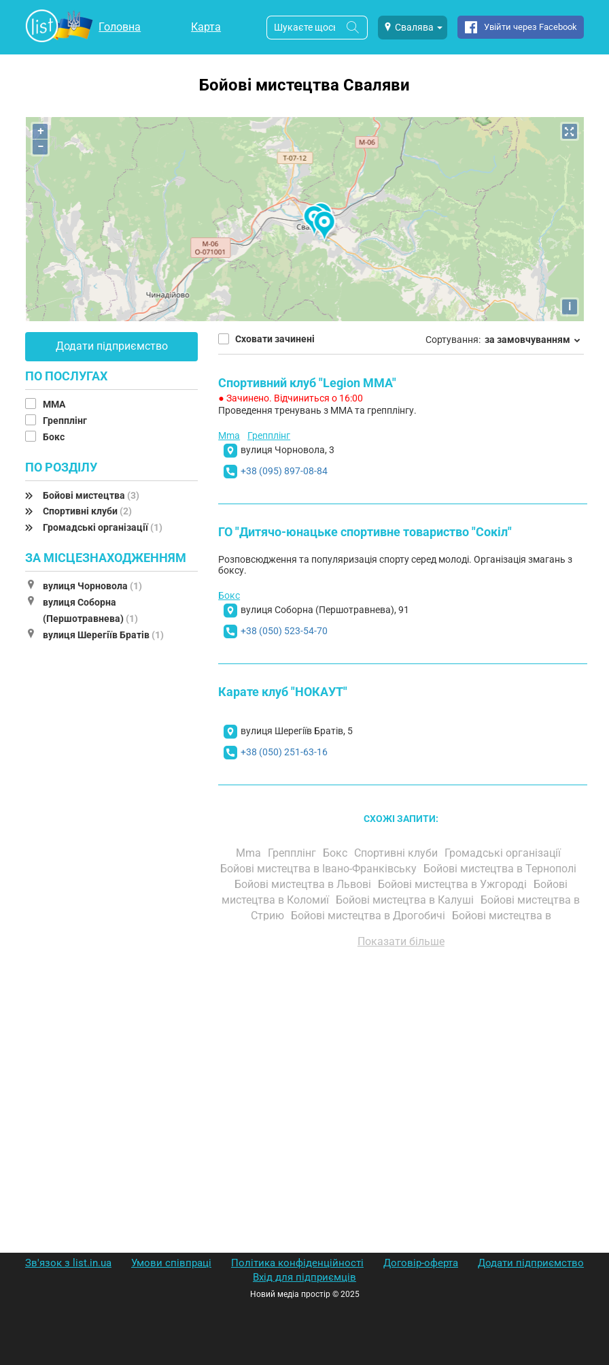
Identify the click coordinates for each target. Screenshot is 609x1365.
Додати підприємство (112, 346)
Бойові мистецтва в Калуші (406, 899)
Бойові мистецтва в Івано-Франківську (319, 868)
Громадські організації (102, 527)
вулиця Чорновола (92, 585)
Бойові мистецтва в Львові (304, 884)
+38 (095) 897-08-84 (284, 470)
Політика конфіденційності (297, 1263)
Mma (229, 435)
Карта (206, 26)
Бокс (55, 436)
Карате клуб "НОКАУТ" (282, 692)
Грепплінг (66, 420)
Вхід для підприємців (304, 1277)
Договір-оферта (420, 1263)
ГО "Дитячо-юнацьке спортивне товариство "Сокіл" (365, 532)
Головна (120, 26)
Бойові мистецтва (91, 495)
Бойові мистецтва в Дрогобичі (369, 915)
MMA (55, 404)
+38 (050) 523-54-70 (284, 630)
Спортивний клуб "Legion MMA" (307, 383)
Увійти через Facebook (530, 27)
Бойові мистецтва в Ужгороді (453, 884)
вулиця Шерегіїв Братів (103, 634)
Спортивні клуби (87, 511)
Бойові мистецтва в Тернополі (501, 868)
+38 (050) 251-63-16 (284, 751)
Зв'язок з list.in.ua (68, 1263)
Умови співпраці (171, 1263)
